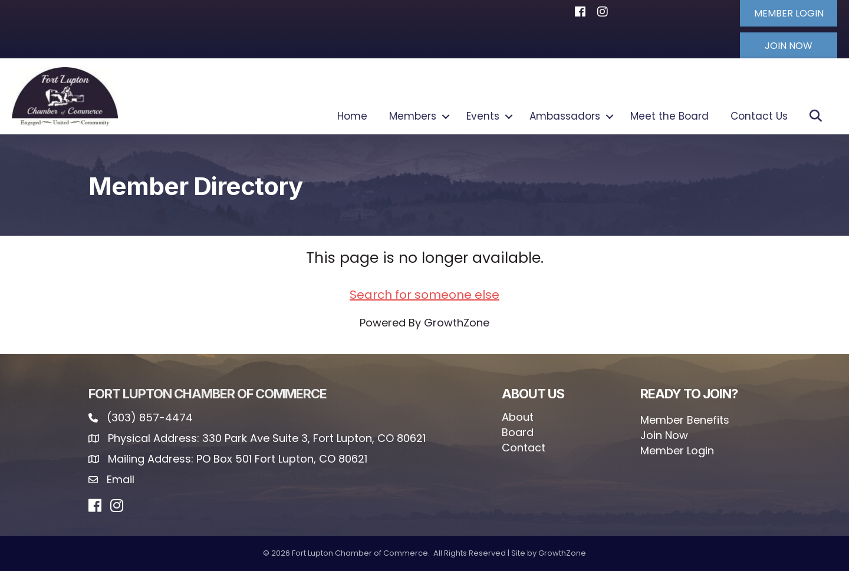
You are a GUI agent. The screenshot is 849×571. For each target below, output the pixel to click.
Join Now (664, 435)
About (518, 417)
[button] (787, 13)
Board (518, 432)
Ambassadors (564, 116)
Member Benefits (684, 419)
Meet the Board (669, 116)
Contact (523, 447)
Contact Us (759, 116)
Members (412, 116)
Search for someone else (424, 294)
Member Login (677, 450)
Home (352, 116)
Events (482, 116)
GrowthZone (456, 322)
